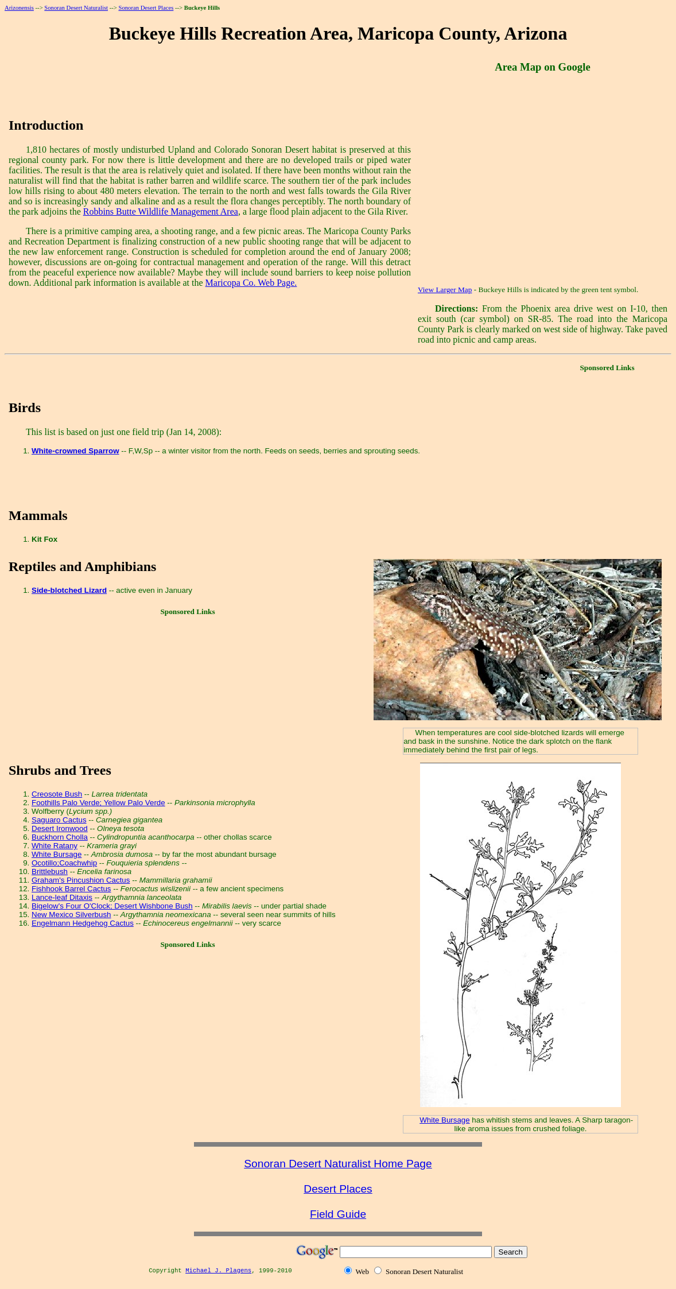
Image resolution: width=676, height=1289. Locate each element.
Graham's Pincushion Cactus (81, 880)
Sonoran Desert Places (145, 8)
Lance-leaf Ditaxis (62, 897)
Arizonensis (19, 8)
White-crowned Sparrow (75, 451)
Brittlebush (50, 871)
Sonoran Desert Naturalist (76, 8)
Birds (25, 407)
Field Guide (338, 1214)
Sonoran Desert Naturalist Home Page (338, 1164)
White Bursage (56, 854)
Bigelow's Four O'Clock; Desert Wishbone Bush (112, 906)
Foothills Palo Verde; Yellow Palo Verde (98, 802)
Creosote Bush (57, 794)
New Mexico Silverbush (71, 914)
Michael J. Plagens (218, 1270)
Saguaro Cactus (59, 820)
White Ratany (54, 845)
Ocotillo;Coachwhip (64, 863)
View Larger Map (445, 289)
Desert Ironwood (60, 828)
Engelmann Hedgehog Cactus (83, 923)
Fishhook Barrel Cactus (71, 888)
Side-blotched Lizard (69, 590)
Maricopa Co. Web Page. (251, 283)
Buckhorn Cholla (60, 837)
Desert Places (338, 1189)
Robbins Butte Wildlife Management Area (160, 211)
